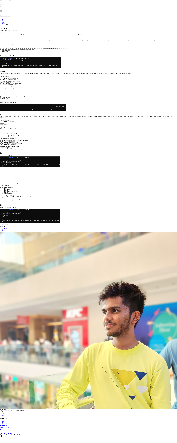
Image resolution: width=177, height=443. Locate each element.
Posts (3, 23)
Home (3, 22)
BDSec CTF (4, 421)
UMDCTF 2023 (4, 229)
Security (21, 30)
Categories (3, 425)
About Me (3, 415)
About (3, 230)
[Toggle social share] (10, 0)
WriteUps (17, 30)
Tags (1, 430)
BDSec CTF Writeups (6, 224)
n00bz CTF (4, 422)
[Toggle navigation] (1, 0)
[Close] (1, 4)
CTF (14, 30)
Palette (2, 14)
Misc (23, 30)
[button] (0, 15)
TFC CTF (4, 420)
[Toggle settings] (0, 6)
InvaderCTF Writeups (6, 228)
